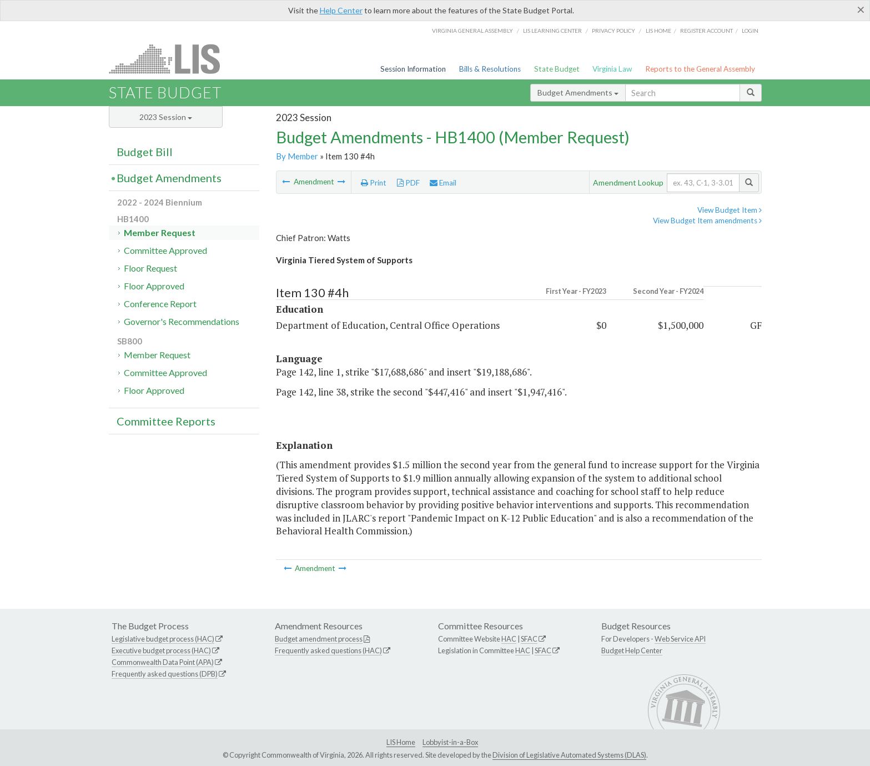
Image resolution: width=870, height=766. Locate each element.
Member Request (159, 232)
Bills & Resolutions (490, 68)
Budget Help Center (631, 650)
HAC (508, 638)
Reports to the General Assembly (700, 68)
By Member (297, 156)
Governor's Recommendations (181, 321)
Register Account (706, 30)
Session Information (413, 68)
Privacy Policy (613, 30)
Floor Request (150, 268)
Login (750, 30)
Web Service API (680, 638)
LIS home (658, 30)
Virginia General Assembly (472, 30)
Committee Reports (166, 421)
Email (443, 182)
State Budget (557, 68)
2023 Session (165, 117)
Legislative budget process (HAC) (163, 638)
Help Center (341, 10)
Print (373, 182)
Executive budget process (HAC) (161, 650)
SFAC (529, 638)
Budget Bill (145, 151)
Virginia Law (612, 68)
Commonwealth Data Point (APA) (163, 662)
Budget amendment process (319, 638)
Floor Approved (154, 286)
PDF (408, 182)
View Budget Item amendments (707, 220)
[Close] (861, 9)
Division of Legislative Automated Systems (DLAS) (569, 754)
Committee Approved (165, 250)
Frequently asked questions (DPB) (165, 673)
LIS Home (400, 742)
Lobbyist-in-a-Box (450, 742)
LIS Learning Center (552, 30)
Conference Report (160, 303)
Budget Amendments (577, 92)
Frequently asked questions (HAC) (328, 650)
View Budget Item (729, 210)
